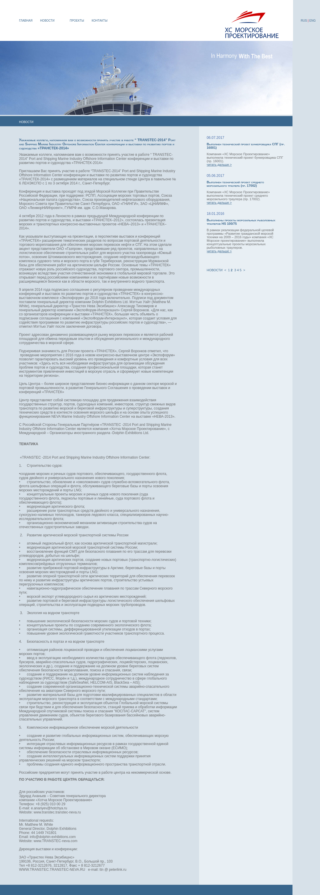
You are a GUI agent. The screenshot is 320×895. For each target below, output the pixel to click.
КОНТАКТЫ (99, 20)
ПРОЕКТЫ (77, 20)
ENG (312, 20)
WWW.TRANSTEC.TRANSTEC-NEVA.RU (52, 870)
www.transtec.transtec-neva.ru (57, 812)
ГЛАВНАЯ (25, 20)
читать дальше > (219, 164)
